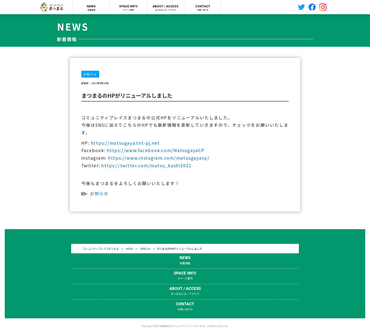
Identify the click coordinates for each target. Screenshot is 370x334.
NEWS (129, 248)
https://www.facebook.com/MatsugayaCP (155, 150)
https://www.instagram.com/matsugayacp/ (159, 158)
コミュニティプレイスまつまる (101, 248)
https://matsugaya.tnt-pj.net (125, 143)
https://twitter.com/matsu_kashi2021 (146, 165)
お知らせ (99, 193)
